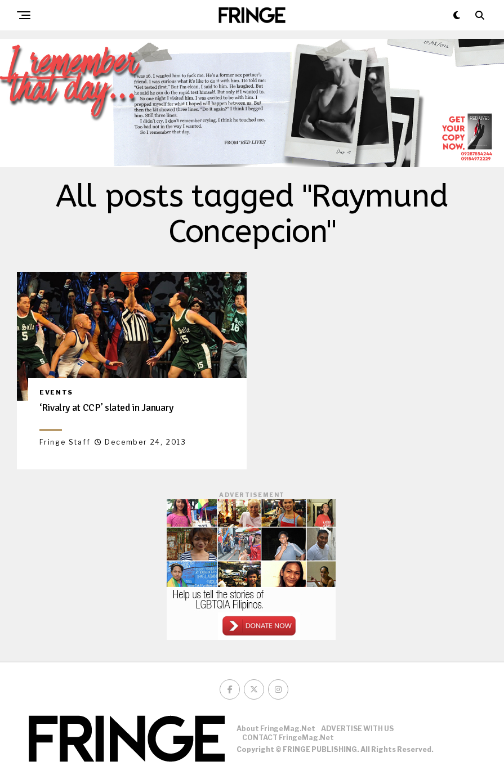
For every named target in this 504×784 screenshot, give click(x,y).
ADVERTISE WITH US (357, 728)
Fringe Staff (65, 442)
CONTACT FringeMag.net (288, 737)
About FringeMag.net (276, 728)
